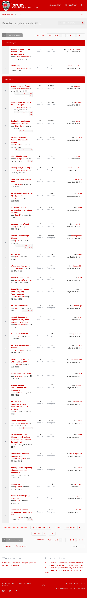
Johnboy (78, 102)
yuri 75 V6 (77, 86)
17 (27, 112)
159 (22, 245)
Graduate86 (19, 268)
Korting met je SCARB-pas (21, 168)
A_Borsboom (20, 350)
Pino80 (17, 501)
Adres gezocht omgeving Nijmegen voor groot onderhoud (21, 470)
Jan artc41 (19, 487)
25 (31, 96)
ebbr (79, 277)
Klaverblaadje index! (19, 156)
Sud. (79, 207)
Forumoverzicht (7, 15)
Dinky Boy (19, 126)
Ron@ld (78, 385)
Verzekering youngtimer (21, 277)
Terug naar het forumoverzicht (15, 546)
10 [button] (79, 35)
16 (24, 112)
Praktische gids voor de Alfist (21, 23)
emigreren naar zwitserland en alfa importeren (19, 387)
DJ (80, 289)
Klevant (78, 121)
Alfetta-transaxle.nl (19, 306)
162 (26, 248)
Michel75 (18, 184)
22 (24, 93)
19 (31, 114)
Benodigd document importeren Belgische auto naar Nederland (20, 319)
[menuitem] (55, 5)
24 (31, 93)
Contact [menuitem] (5, 586)
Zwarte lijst (16, 254)
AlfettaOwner (76, 402)
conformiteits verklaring (21, 373)
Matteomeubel (76, 359)
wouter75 (18, 392)
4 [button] (70, 35)
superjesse (77, 496)
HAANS (18, 215)
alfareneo (18, 376)
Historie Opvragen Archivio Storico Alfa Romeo (19, 139)
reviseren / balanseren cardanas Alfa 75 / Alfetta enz (21, 512)
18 (31, 112)
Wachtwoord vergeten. (20, 266)
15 (20, 112)
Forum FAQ (15, 66)
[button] (83, 35)
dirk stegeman (76, 236)
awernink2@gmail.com (23, 280)
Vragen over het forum (20, 86)
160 (26, 245)
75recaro (18, 517)
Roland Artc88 (20, 325)
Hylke (79, 254)
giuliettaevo (77, 334)
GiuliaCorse (19, 145)
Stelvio (17, 336)
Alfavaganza (19, 159)
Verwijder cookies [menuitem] (24, 583)
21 (20, 93)
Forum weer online (18, 421)
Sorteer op (67, 527)
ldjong (17, 475)
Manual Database (18, 484)
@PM (17, 257)
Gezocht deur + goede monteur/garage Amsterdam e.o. (20, 291)
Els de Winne (20, 296)
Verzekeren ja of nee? (20, 224)
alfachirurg (77, 306)
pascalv (18, 364)
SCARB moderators (22, 57)
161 (30, 245)
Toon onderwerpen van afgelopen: (27, 527)
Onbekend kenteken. (19, 334)
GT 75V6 (78, 137)
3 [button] (67, 35)
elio (80, 373)
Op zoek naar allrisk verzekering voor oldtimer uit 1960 (22, 210)
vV (16, 308)
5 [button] (73, 35)
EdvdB (17, 198)
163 (30, 248)
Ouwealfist (77, 224)
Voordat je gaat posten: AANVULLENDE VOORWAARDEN (21, 51)
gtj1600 (18, 240)
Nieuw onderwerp (11, 35)
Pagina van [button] (53, 35)
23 (27, 93)
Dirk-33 (78, 510)
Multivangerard (20, 458)
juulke (17, 226)
